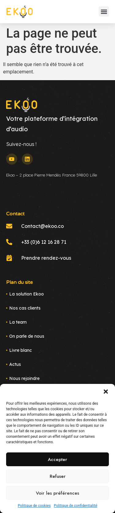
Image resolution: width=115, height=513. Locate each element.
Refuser (58, 476)
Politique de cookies (34, 506)
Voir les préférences (57, 493)
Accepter (57, 459)
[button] (106, 391)
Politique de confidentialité (75, 506)
